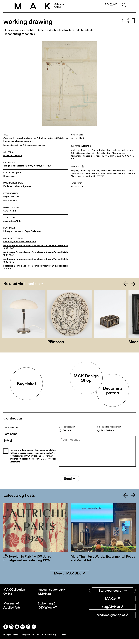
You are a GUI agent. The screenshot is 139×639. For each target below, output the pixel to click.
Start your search (112, 590)
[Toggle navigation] (133, 5)
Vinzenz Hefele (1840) (21, 165)
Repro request (69, 427)
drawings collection (12, 155)
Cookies (62, 634)
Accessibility (50, 634)
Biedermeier (9, 176)
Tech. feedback (107, 430)
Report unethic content (111, 427)
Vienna (36, 165)
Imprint (40, 634)
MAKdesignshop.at (112, 614)
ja (115, 4)
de (106, 4)
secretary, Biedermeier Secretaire (19, 241)
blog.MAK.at (112, 606)
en (111, 4)
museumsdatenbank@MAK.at (51, 591)
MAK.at (112, 598)
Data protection (27, 634)
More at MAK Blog (69, 573)
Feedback (67, 430)
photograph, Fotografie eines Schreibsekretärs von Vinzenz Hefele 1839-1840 (35, 247)
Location (32, 283)
